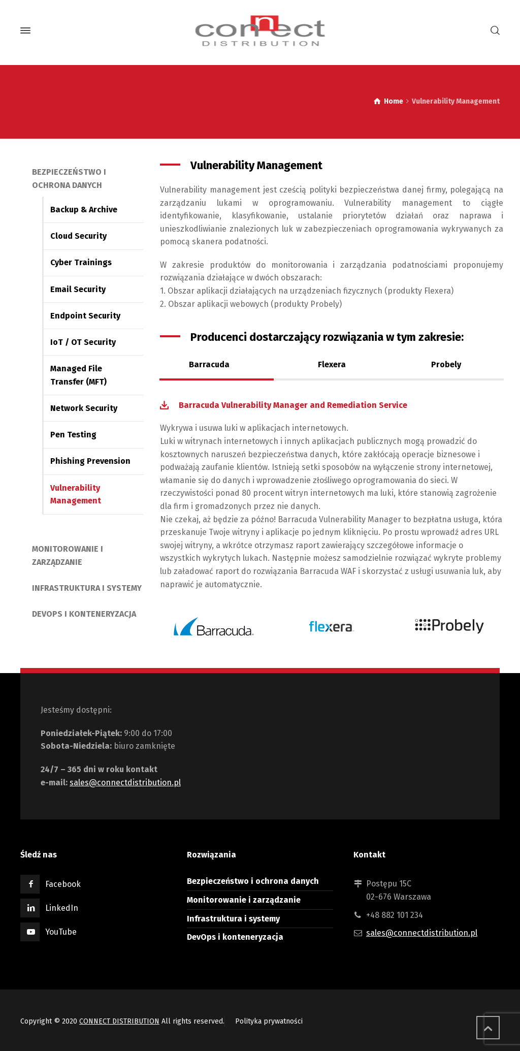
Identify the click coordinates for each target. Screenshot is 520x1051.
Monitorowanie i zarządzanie (244, 900)
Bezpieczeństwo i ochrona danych (253, 881)
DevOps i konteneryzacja (84, 614)
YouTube (61, 932)
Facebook (63, 884)
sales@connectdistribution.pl (125, 782)
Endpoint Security (85, 316)
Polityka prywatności (269, 1021)
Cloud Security (78, 236)
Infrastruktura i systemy (87, 588)
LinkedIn (61, 908)
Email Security (78, 289)
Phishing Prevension (90, 461)
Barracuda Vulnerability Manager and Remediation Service (293, 405)
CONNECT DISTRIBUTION (119, 1021)
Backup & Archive (83, 209)
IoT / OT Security (83, 342)
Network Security (83, 408)
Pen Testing (73, 434)
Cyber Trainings (81, 262)
